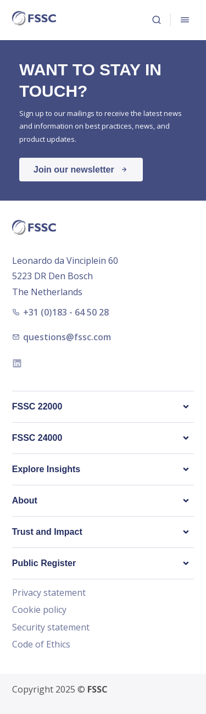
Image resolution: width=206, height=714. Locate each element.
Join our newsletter (74, 169)
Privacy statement (49, 593)
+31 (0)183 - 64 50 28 (60, 312)
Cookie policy (39, 610)
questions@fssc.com (61, 337)
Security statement (51, 628)
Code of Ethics (41, 645)
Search (156, 20)
